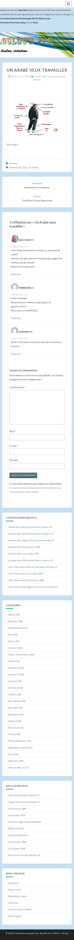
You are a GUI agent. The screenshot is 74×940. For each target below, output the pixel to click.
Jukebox (12, 694)
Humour (13, 163)
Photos (12, 734)
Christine (13, 902)
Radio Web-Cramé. (17, 896)
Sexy (10, 754)
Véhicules (13, 760)
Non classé (13, 727)
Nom (12, 431)
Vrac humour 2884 (17, 841)
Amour (11, 614)
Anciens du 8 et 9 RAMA (19, 909)
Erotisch (12, 647)
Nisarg (65, 933)
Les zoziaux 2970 (30, 553)
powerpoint (15, 167)
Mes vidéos (13, 707)
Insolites (12, 687)
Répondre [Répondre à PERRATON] (16, 318)
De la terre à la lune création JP (24, 855)
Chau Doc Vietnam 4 (18, 835)
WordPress (45, 933)
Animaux (12, 621)
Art (10, 634)
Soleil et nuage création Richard (24, 821)
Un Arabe (33, 167)
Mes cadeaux (14, 701)
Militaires (13, 714)
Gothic (11, 661)
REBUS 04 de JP (16, 828)
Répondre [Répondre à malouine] (16, 353)
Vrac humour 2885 (31, 546)
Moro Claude (14, 916)
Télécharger (12, 144)
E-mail (13, 445)
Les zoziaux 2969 (16, 848)
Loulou (38, 76)
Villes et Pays (15, 767)
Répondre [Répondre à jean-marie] (16, 274)
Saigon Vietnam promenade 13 (37, 540)
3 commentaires (56, 76)
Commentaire (17, 387)
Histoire (12, 667)
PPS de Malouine (16, 740)
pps (25, 167)
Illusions (12, 681)
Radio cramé (14, 889)
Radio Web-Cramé (17, 747)
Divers (11, 641)
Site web (13, 460)
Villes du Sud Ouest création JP (36, 527)
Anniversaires (15, 627)
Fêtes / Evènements (18, 654)
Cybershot (13, 882)
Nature (11, 721)
